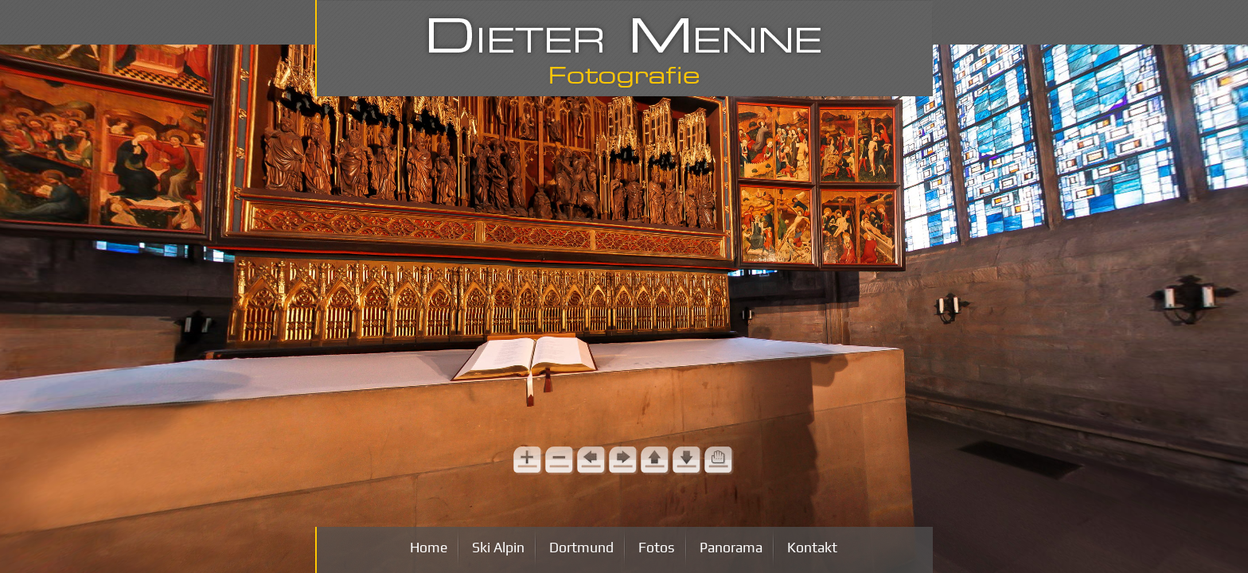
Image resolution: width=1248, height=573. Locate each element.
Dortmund (581, 547)
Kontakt (812, 547)
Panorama (731, 547)
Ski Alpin (498, 547)
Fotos (656, 547)
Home (428, 547)
